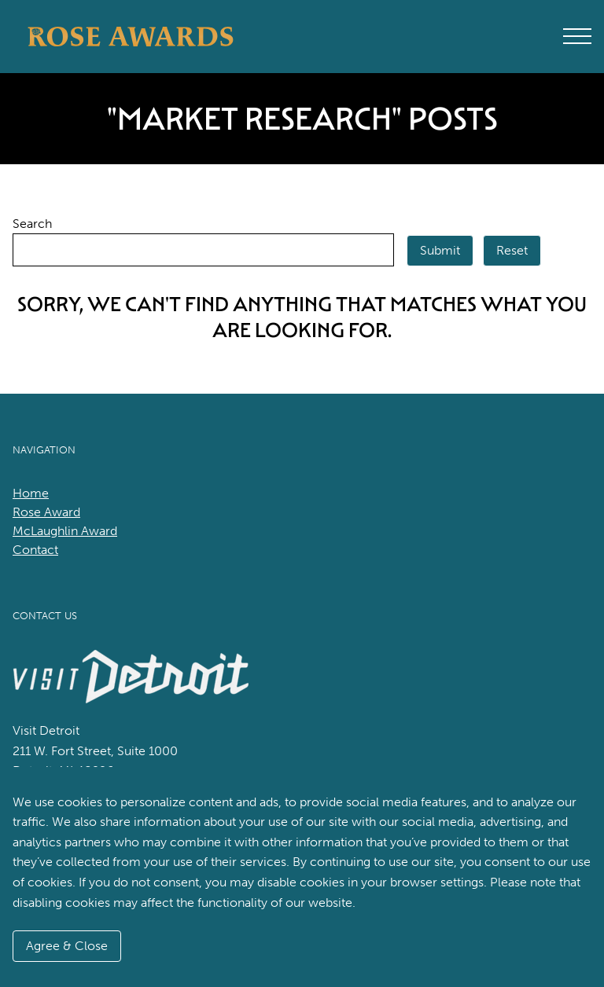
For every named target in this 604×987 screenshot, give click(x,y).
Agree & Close (67, 945)
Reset (512, 250)
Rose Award (46, 512)
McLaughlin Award (65, 530)
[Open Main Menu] (577, 36)
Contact (35, 549)
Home (31, 493)
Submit (440, 250)
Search (32, 223)
